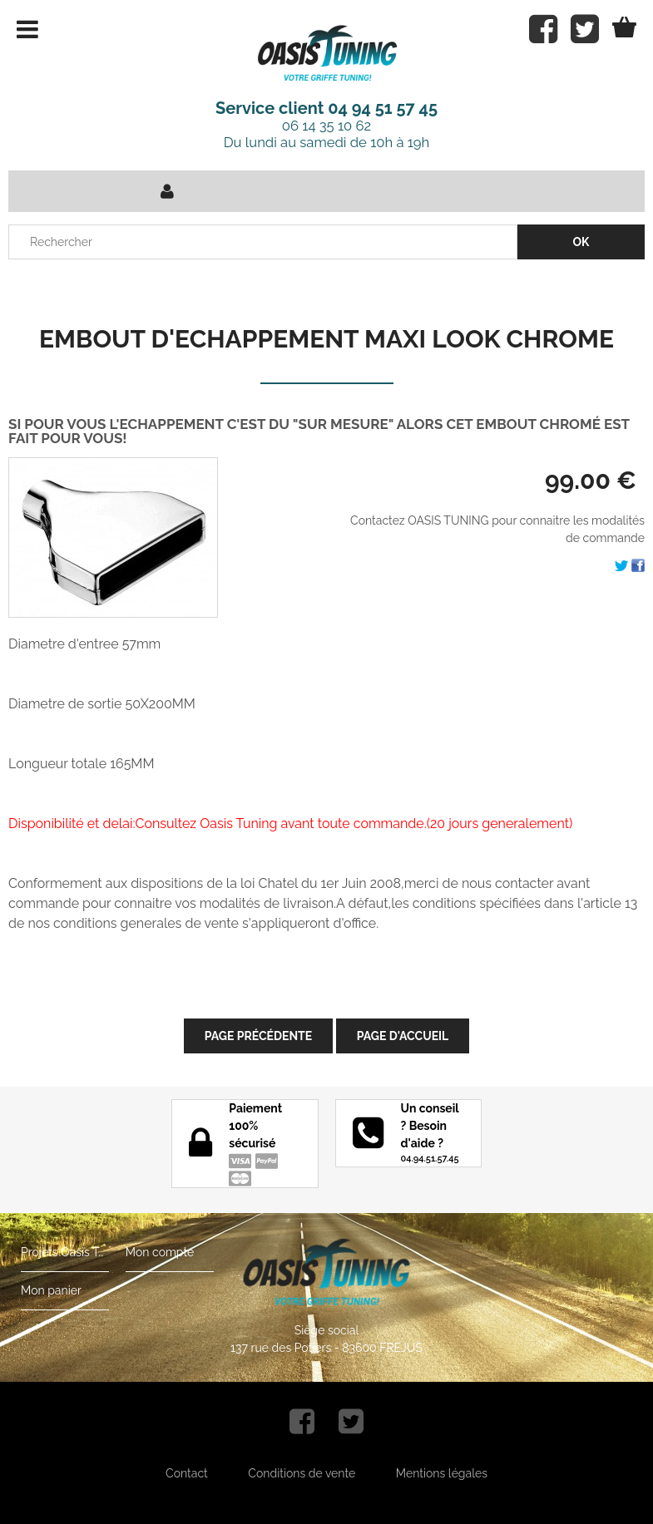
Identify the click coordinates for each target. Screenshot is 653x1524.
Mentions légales (441, 1473)
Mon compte (160, 1252)
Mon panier (51, 1290)
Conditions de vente (301, 1473)
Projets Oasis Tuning (65, 1252)
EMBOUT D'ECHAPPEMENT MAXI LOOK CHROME (326, 338)
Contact (187, 1473)
